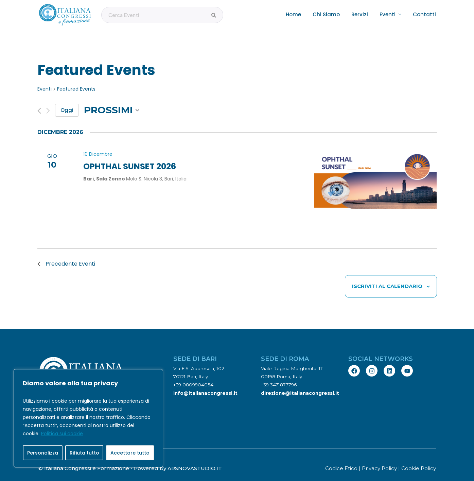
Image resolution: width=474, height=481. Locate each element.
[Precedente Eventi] (39, 100)
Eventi (44, 79)
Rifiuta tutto (84, 452)
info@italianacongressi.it (205, 382)
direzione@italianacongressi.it (300, 382)
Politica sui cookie (62, 433)
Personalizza (42, 452)
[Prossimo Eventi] (48, 100)
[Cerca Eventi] (214, 15)
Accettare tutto (130, 452)
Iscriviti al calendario (387, 276)
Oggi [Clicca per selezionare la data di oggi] (66, 99)
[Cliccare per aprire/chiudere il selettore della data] (111, 100)
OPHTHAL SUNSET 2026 (129, 156)
